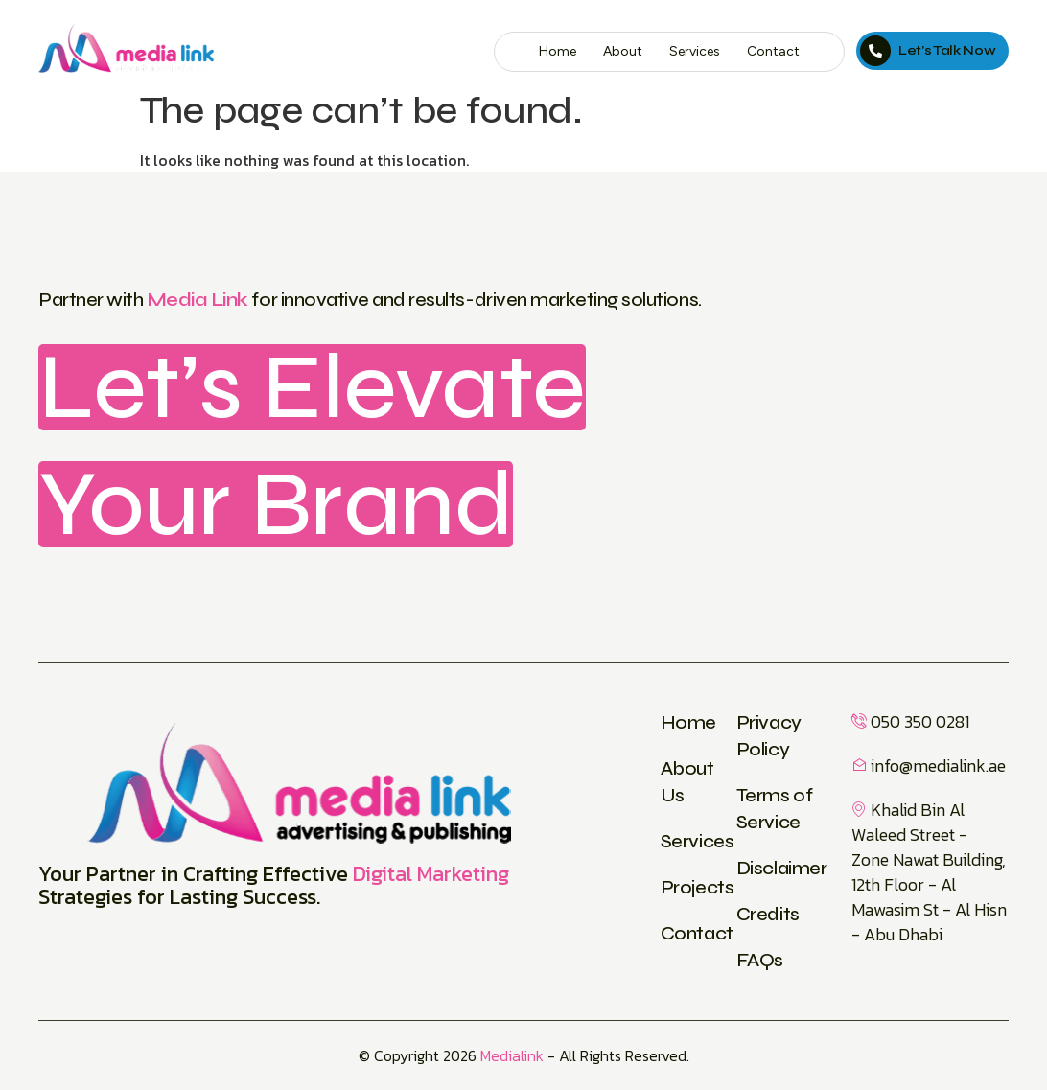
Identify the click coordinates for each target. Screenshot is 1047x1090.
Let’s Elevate (312, 387)
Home (557, 51)
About (622, 51)
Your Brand (275, 504)
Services (694, 51)
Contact (773, 51)
